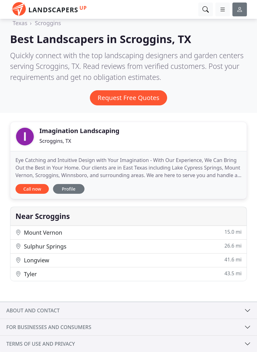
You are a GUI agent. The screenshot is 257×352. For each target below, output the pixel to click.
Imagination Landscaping (79, 130)
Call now (32, 189)
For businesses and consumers (48, 327)
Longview (128, 260)
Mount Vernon (128, 232)
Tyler (128, 274)
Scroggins (48, 23)
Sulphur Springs (128, 246)
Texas (20, 23)
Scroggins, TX (55, 140)
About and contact (33, 310)
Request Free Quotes (129, 97)
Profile (68, 189)
